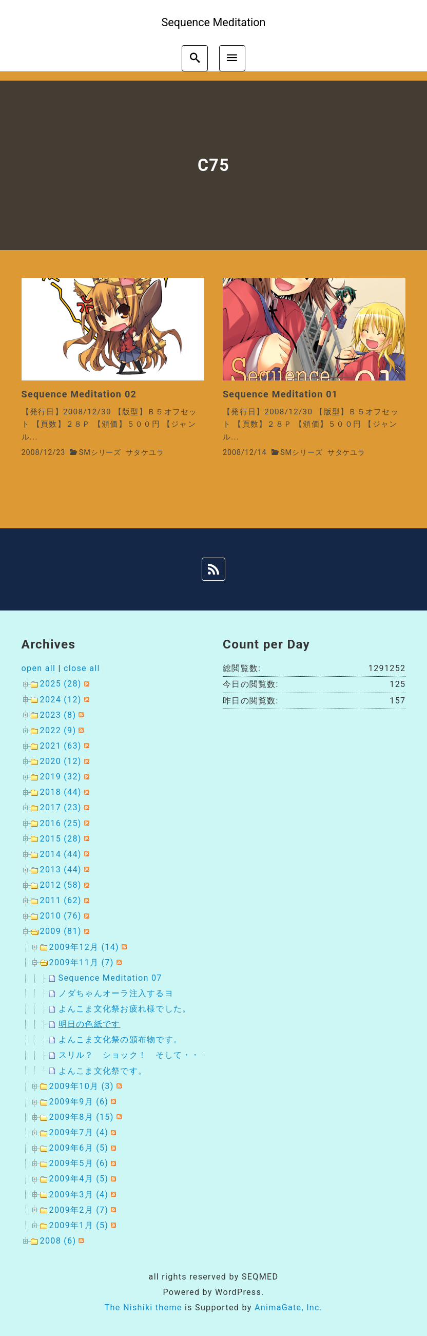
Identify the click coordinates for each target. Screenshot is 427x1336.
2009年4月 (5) (79, 1179)
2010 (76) (61, 916)
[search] (195, 58)
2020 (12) (61, 761)
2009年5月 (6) (79, 1163)
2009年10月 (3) (81, 1086)
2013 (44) (61, 869)
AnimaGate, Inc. (288, 1307)
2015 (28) (61, 839)
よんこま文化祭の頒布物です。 (121, 1039)
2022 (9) (58, 730)
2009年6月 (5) (79, 1148)
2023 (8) (58, 715)
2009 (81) (61, 931)
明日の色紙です (90, 1024)
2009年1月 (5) (79, 1225)
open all (39, 668)
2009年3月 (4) (79, 1194)
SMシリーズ (100, 452)
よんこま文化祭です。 (103, 1071)
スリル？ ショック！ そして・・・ (134, 1055)
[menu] (232, 58)
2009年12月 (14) (84, 947)
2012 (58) (61, 885)
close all (82, 668)
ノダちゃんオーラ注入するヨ (116, 993)
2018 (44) (61, 792)
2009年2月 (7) (79, 1210)
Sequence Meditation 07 (110, 978)
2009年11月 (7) (81, 962)
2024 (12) (61, 699)
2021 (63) (61, 746)
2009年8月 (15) (81, 1117)
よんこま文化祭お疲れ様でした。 (125, 1009)
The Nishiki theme (143, 1307)
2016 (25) (61, 823)
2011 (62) (61, 900)
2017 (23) (61, 807)
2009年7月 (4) (79, 1132)
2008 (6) (58, 1241)
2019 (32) (61, 776)
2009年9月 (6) (79, 1101)
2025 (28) (61, 684)
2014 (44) (61, 854)
